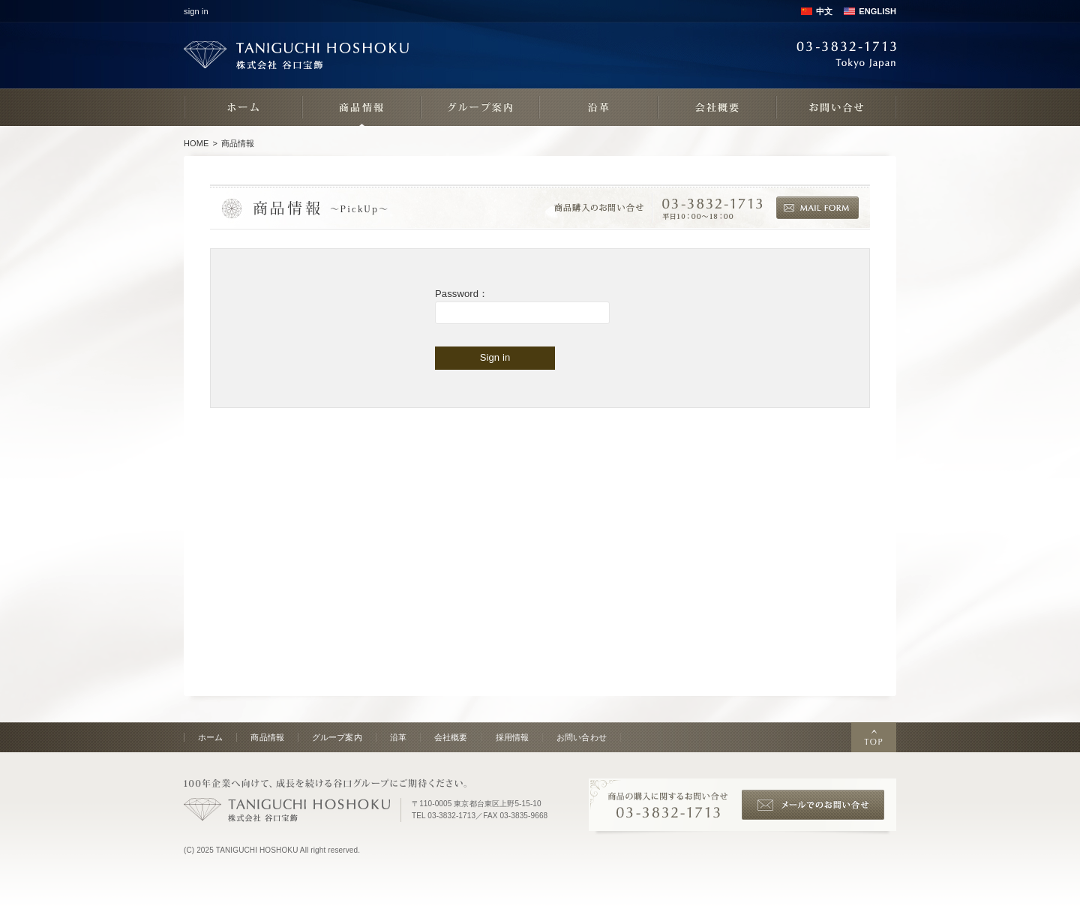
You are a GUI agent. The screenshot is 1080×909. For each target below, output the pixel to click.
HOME (196, 143)
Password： (461, 293)
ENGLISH (877, 11)
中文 (824, 11)
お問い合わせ (581, 737)
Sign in (495, 357)
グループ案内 (337, 737)
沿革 (398, 737)
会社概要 (451, 737)
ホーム (210, 737)
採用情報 (513, 737)
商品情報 (267, 737)
